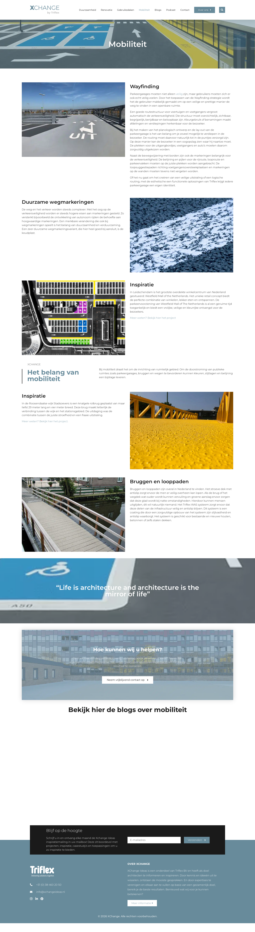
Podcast (170, 9)
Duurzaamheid (87, 9)
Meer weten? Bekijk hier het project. (45, 421)
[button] (222, 10)
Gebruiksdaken (125, 9)
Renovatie (106, 9)
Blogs (158, 9)
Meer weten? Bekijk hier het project (153, 317)
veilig (179, 94)
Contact (184, 9)
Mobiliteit (144, 9)
